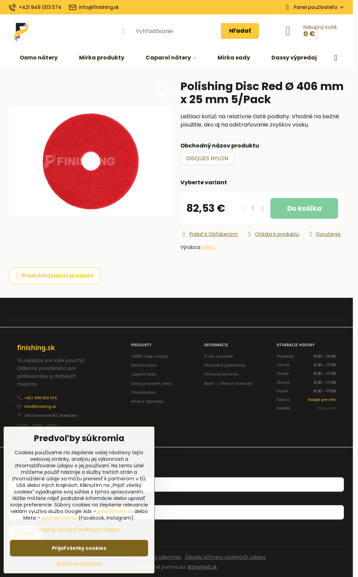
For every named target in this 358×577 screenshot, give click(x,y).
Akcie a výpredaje (147, 401)
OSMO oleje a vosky (149, 356)
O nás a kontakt (218, 356)
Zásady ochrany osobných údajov (225, 557)
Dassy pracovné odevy (151, 383)
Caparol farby (143, 374)
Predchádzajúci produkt (54, 276)
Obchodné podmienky (224, 365)
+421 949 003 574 (40, 397)
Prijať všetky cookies (79, 548)
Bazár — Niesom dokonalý (228, 383)
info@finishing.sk (40, 406)
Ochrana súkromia (221, 374)
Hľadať (240, 31)
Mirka (209, 247)
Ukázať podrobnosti (79, 563)
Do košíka (304, 208)
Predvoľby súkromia (157, 557)
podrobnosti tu (115, 511)
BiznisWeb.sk (202, 567)
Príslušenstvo (143, 392)
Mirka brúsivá (143, 365)
